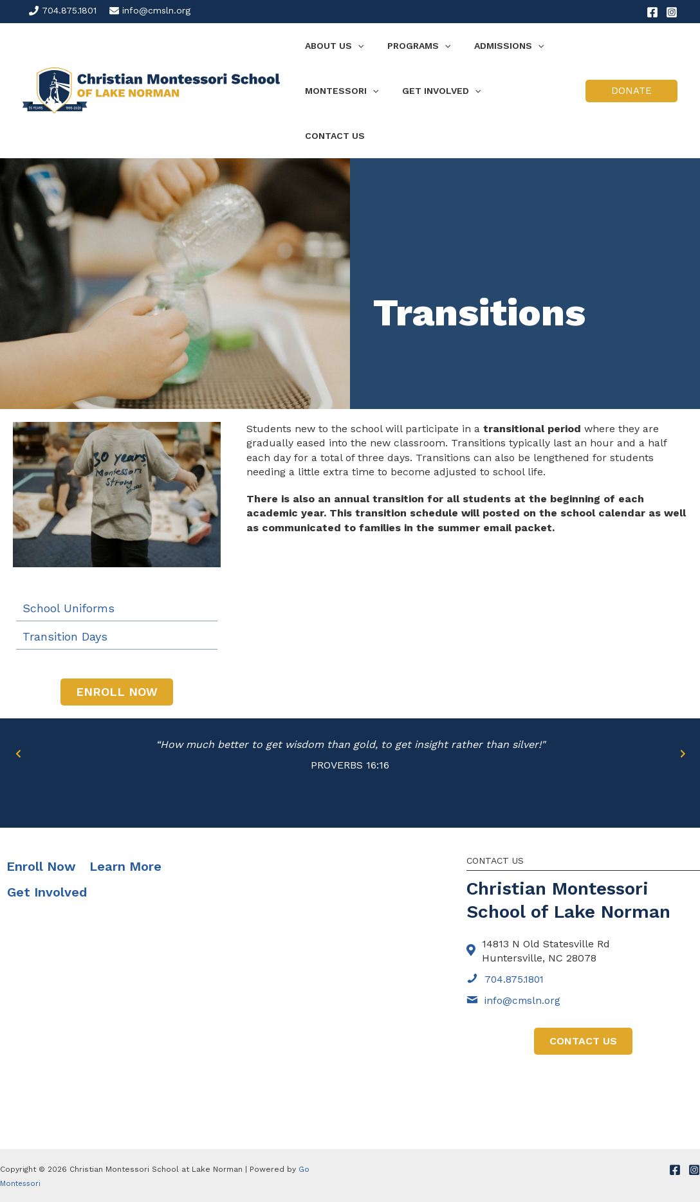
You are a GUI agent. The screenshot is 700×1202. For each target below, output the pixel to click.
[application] (354, 45)
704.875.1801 (69, 10)
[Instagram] (671, 12)
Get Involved (47, 847)
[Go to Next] (682, 708)
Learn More (125, 821)
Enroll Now (41, 821)
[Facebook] (652, 12)
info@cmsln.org (156, 10)
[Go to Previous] (18, 708)
